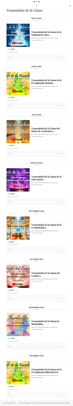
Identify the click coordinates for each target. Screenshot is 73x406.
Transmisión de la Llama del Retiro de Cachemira (45, 130)
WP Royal (12, 403)
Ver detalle (61, 57)
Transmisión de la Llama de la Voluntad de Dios (46, 33)
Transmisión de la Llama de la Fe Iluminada (46, 226)
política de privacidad (48, 403)
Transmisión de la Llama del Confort (45, 274)
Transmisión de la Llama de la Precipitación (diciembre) (46, 371)
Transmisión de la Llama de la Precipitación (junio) (46, 81)
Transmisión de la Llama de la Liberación (46, 178)
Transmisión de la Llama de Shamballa (45, 322)
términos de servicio (60, 403)
